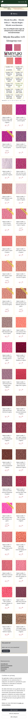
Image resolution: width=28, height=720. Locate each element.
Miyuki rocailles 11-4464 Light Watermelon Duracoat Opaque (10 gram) (21, 548)
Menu (14, 14)
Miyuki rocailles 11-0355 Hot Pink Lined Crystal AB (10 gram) (21, 173)
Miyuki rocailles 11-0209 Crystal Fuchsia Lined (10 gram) (21, 119)
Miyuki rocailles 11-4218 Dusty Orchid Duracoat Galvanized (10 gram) (7, 491)
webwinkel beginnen (23, 714)
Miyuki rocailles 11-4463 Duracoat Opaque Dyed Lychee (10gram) (7, 547)
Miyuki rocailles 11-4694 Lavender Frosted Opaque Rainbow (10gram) (7, 629)
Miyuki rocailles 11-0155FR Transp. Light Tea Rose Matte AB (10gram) (7, 120)
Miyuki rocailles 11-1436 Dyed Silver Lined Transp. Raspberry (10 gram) (21, 357)
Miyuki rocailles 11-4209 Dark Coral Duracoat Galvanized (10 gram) (21, 411)
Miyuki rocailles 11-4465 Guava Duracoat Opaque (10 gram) (7, 574)
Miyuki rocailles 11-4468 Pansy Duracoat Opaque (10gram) (21, 601)
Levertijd (3, 670)
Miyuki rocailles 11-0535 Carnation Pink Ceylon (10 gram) (21, 223)
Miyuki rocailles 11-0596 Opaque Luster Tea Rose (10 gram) (21, 275)
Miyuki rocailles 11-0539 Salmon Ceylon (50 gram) (7, 275)
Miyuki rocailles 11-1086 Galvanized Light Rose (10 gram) (7, 331)
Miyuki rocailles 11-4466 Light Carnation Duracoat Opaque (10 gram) (21, 575)
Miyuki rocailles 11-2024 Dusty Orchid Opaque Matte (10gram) (7, 384)
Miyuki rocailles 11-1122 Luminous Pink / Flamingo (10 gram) (21, 331)
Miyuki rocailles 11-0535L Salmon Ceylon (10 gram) (7, 250)
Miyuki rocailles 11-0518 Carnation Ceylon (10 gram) (7, 223)
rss (17, 714)
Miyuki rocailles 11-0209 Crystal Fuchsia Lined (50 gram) (7, 145)
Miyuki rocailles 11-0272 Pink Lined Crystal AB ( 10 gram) (7, 173)
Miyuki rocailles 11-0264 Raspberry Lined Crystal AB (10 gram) (21, 145)
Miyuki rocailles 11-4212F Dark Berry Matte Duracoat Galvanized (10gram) (21, 465)
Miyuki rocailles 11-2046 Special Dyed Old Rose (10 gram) (7, 410)
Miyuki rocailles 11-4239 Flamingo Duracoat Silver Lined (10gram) (21, 491)
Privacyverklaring (5, 667)
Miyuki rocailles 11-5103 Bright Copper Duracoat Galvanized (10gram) (21, 629)
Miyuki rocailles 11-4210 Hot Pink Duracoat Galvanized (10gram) (7, 438)
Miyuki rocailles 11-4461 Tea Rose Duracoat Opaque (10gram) (21, 518)
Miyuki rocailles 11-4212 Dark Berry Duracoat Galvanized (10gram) (7, 465)
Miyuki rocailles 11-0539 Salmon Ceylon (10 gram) (21, 250)
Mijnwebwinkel (17, 717)
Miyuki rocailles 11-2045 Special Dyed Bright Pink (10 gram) (21, 383)
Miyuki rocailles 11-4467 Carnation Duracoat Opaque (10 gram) (7, 602)
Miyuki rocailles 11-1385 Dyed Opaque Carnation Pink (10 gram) (7, 357)
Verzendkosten (4, 664)
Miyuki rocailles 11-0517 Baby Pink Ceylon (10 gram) (21, 198)
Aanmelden (6, 651)
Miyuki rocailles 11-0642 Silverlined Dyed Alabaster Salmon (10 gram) (21, 303)
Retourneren (4, 669)
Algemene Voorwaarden (6, 665)
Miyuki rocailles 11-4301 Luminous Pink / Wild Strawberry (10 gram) (7, 518)
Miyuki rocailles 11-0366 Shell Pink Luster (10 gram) (7, 198)
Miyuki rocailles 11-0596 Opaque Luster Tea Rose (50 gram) (7, 302)
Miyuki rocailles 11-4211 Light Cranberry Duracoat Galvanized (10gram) (21, 438)
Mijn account (22, 2)
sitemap (14, 714)
